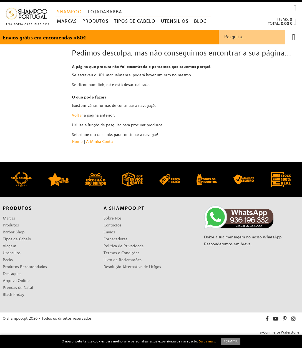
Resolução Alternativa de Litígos (132, 267)
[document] (151, 341)
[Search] (293, 37)
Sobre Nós (113, 218)
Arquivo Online (16, 281)
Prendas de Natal (18, 288)
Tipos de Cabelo (17, 239)
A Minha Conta (99, 142)
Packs (8, 260)
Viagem (9, 246)
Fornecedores (115, 239)
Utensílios (12, 253)
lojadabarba (105, 12)
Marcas (9, 218)
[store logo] (26, 14)
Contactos (112, 225)
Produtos (11, 225)
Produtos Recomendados (25, 267)
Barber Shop (13, 232)
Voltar (77, 115)
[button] (294, 8)
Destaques (12, 274)
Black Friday (13, 294)
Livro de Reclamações (123, 260)
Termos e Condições (121, 253)
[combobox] (260, 37)
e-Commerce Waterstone (279, 333)
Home (77, 142)
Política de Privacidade (124, 246)
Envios (109, 232)
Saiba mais (207, 341)
